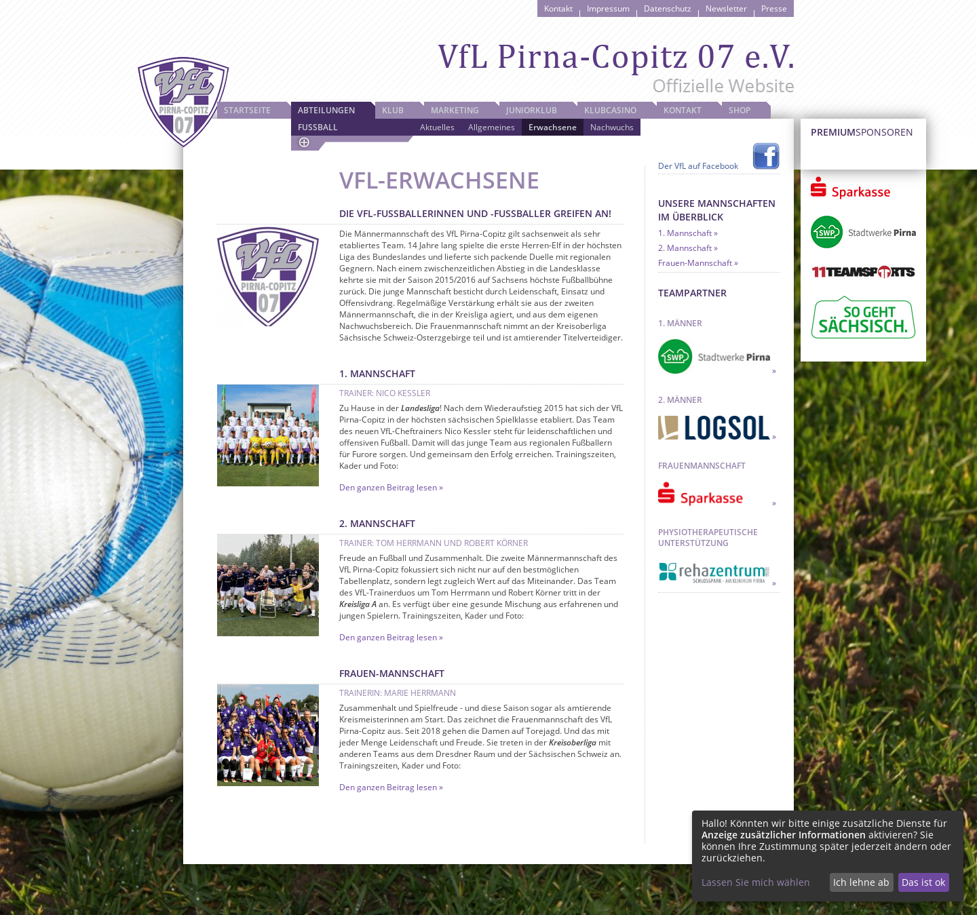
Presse (774, 8)
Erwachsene (553, 127)
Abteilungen (326, 110)
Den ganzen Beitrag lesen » (391, 487)
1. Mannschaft (685, 233)
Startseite (247, 110)
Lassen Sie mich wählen (756, 882)
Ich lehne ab (861, 882)
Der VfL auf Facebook (698, 166)
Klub (393, 110)
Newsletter (726, 8)
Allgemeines (491, 127)
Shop (739, 110)
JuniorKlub (531, 110)
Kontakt (558, 8)
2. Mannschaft (685, 248)
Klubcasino (610, 110)
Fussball (318, 127)
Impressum (608, 8)
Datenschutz (667, 8)
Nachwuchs (612, 127)
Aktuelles (437, 127)
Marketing (455, 110)
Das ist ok (923, 882)
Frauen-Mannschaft (695, 263)
